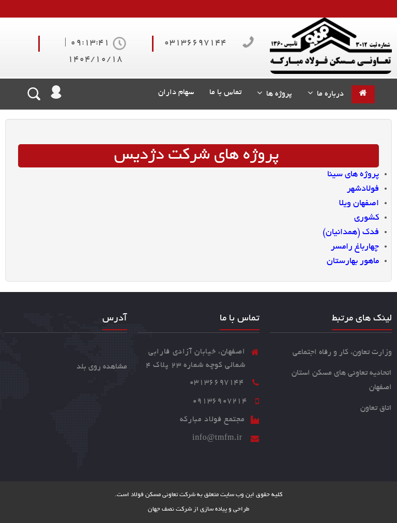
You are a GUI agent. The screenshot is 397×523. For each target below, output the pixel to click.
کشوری (366, 218)
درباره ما (328, 94)
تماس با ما (225, 92)
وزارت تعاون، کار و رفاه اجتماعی (342, 352)
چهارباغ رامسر (355, 247)
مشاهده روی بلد (102, 367)
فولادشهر (363, 189)
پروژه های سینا (353, 174)
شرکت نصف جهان (170, 509)
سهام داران (174, 92)
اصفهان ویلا (359, 203)
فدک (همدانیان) (351, 232)
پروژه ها (277, 94)
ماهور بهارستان (353, 261)
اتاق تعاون (376, 408)
